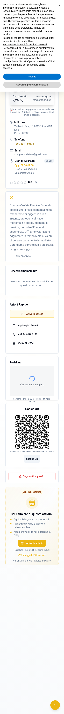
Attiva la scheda (32, 571)
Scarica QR (32, 486)
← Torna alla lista (14, 18)
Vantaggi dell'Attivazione (32, 583)
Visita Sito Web (23, 343)
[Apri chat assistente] (55, 705)
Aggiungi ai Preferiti (26, 325)
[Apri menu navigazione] (57, 5)
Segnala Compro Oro (32, 504)
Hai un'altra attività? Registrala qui (32, 588)
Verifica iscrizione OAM (20, 36)
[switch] (44, 5)
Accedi (25, 5)
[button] (32, 70)
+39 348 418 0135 (24, 143)
